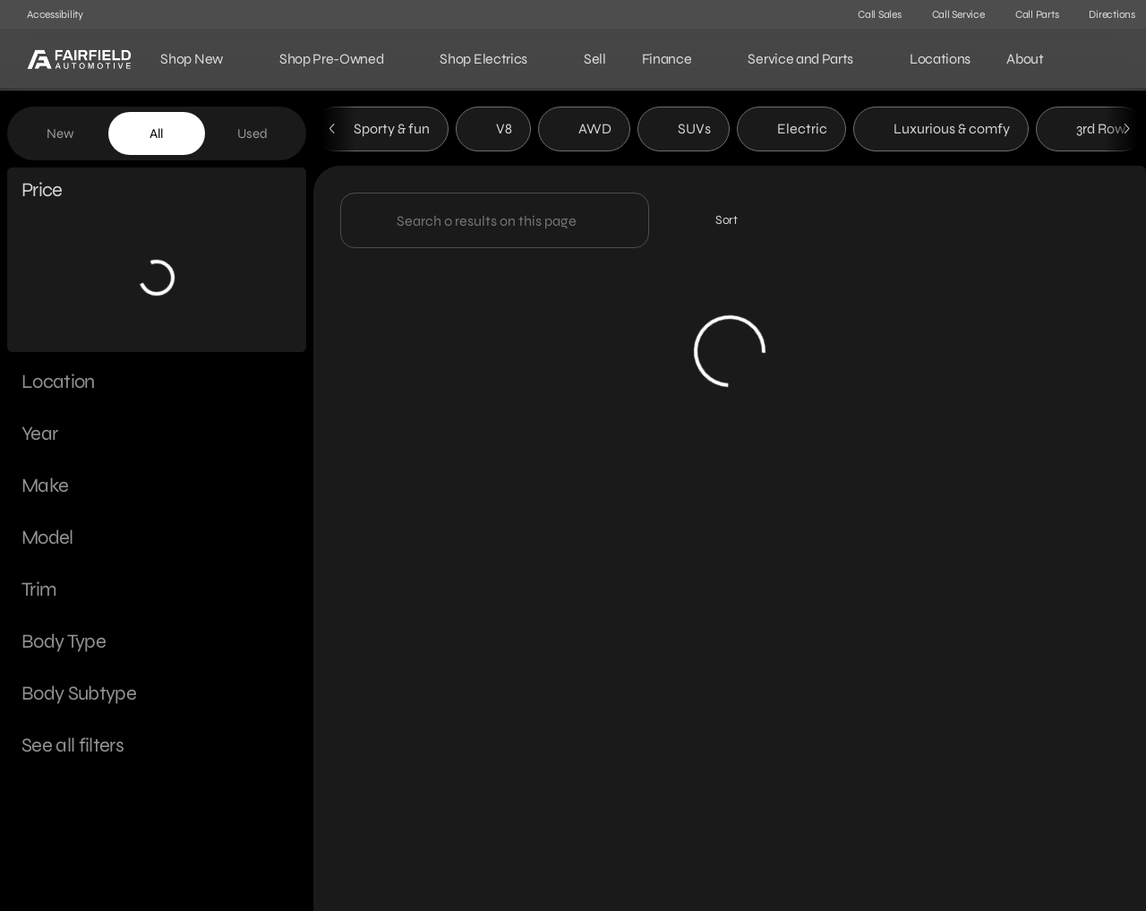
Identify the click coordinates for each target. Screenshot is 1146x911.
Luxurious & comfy (941, 133)
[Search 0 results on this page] (494, 225)
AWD (584, 133)
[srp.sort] (716, 225)
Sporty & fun (381, 133)
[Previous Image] (333, 133)
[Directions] (1104, 14)
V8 (493, 133)
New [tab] (60, 133)
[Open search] (1104, 59)
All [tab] (156, 133)
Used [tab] (252, 133)
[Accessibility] (47, 14)
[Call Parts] (1029, 14)
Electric (791, 133)
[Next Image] (1126, 133)
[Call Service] (950, 14)
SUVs (683, 133)
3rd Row (1090, 133)
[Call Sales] (871, 14)
